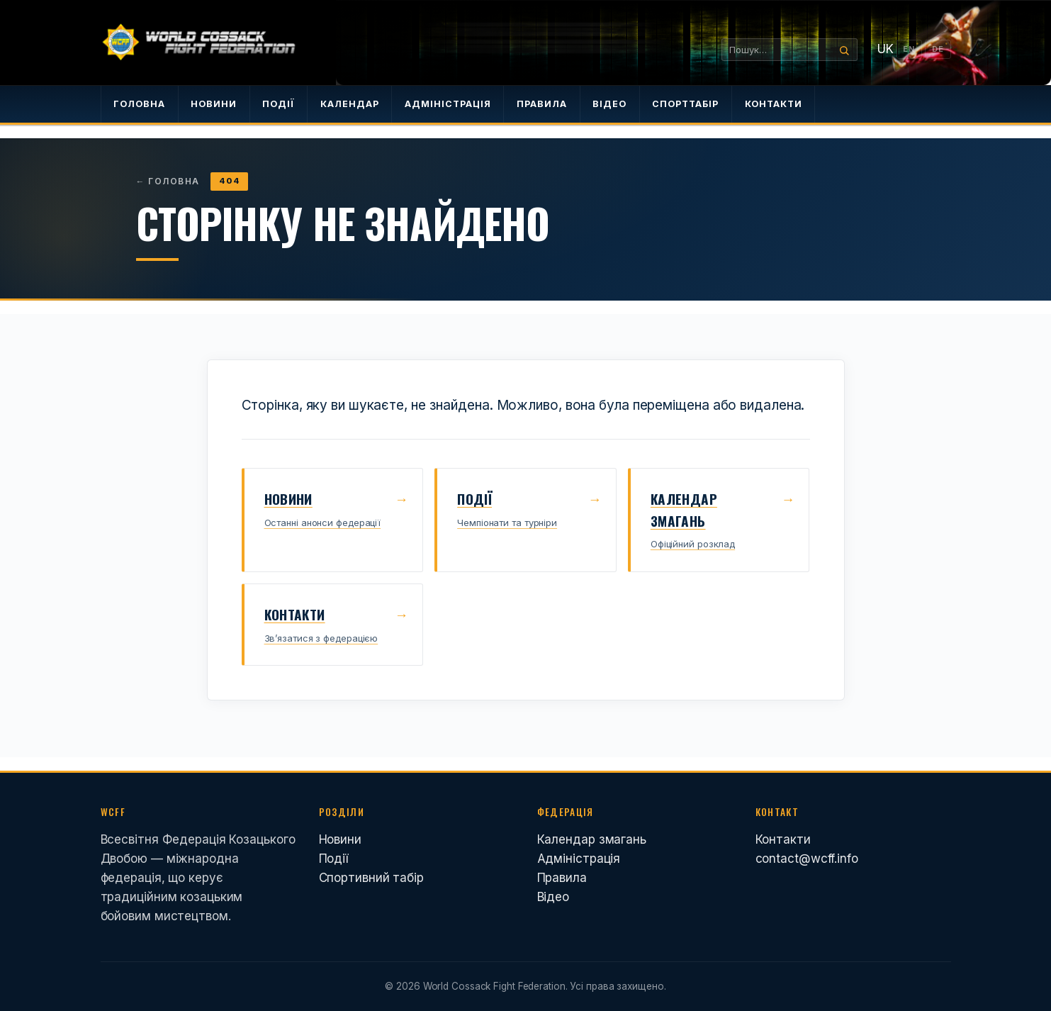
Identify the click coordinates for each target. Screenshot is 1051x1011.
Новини (340, 839)
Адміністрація (579, 858)
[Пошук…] (774, 49)
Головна (168, 181)
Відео (553, 897)
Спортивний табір (371, 878)
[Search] (842, 50)
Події (334, 858)
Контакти (783, 839)
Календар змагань (591, 839)
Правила (562, 878)
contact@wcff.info (806, 858)
